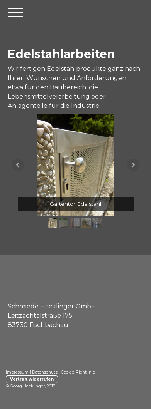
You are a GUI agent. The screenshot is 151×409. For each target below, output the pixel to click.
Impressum (17, 372)
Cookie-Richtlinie (78, 372)
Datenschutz (45, 372)
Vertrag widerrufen (32, 379)
